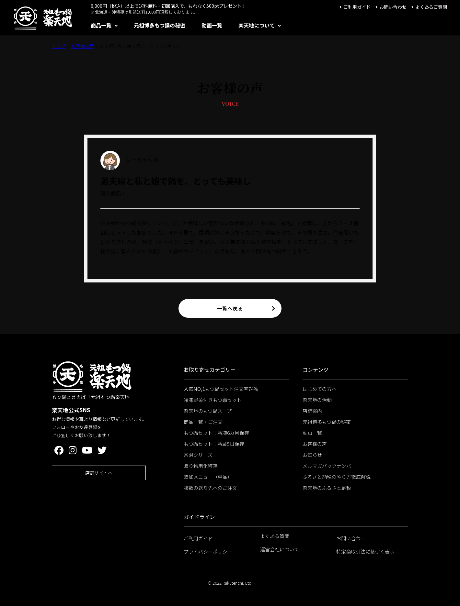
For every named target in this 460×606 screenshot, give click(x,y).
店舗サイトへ (98, 472)
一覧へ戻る (230, 308)
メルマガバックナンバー (329, 465)
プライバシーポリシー (208, 551)
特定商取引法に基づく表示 (365, 551)
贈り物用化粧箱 (201, 465)
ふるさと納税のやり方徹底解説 (337, 476)
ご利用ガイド (357, 7)
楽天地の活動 (317, 399)
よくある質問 (274, 536)
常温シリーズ (198, 454)
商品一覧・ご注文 (203, 421)
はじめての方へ (320, 388)
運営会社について (279, 549)
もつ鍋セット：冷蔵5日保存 (214, 443)
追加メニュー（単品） (208, 476)
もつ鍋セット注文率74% (221, 388)
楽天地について (256, 25)
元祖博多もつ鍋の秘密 (159, 25)
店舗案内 (312, 410)
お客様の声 (82, 46)
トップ (58, 46)
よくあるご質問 (431, 7)
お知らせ (312, 454)
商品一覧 (101, 25)
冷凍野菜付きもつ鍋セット (213, 399)
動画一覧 (211, 25)
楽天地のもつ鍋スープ (208, 410)
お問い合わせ (393, 7)
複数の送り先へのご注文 (210, 487)
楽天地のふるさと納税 (327, 487)
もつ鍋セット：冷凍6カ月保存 (216, 432)
